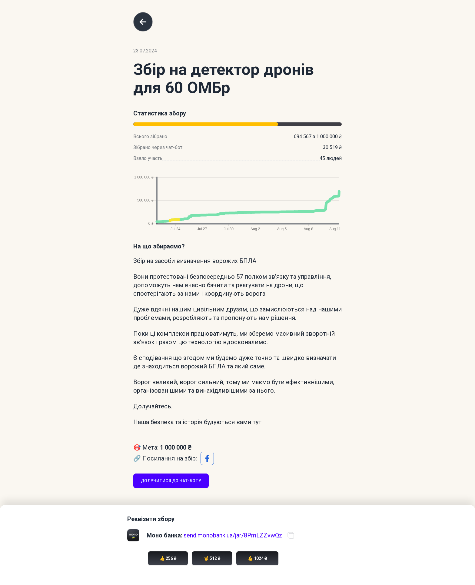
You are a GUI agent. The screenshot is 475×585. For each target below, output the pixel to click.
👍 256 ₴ (168, 558)
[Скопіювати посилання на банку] (290, 535)
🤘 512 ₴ (212, 558)
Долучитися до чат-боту (171, 480)
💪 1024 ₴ (257, 558)
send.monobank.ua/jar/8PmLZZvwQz (233, 535)
